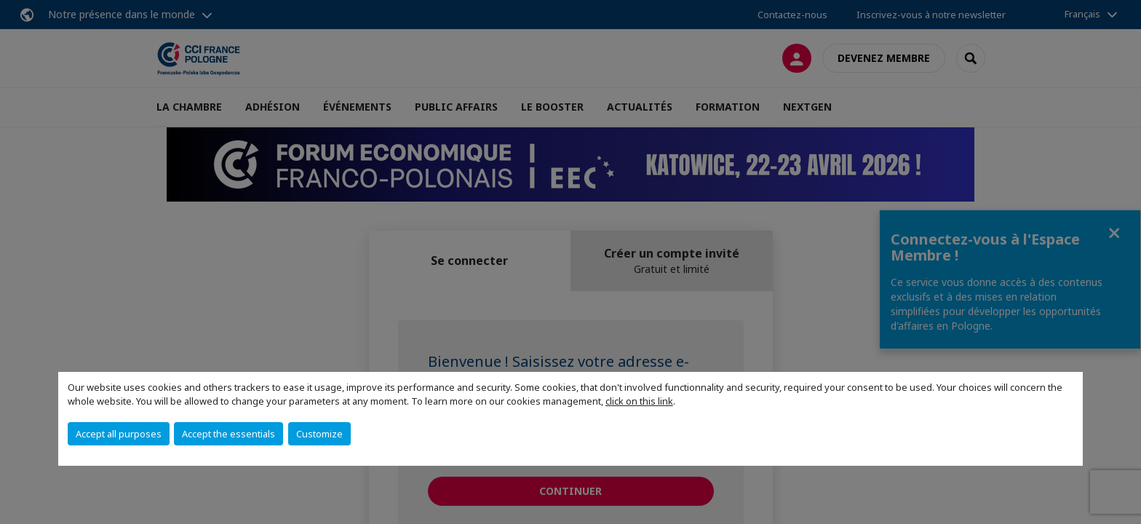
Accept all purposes (119, 433)
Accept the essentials (228, 433)
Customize (319, 433)
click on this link (639, 401)
